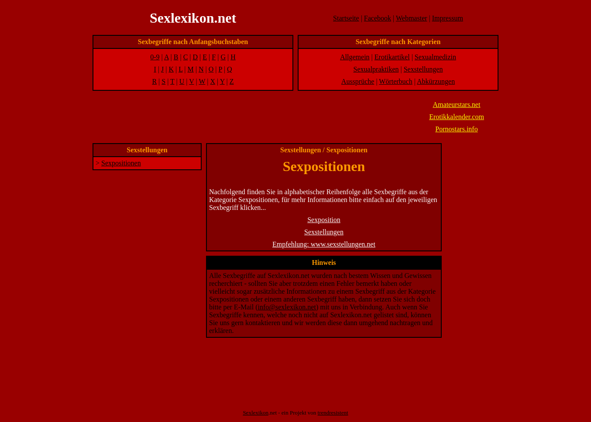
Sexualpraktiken (376, 69)
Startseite (346, 18)
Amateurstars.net (457, 104)
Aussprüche (358, 81)
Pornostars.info (456, 129)
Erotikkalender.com (456, 116)
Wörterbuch (395, 81)
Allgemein (355, 57)
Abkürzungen (436, 81)
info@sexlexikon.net (287, 307)
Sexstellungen (423, 69)
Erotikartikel (392, 57)
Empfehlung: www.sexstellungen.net (323, 244)
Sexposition (323, 219)
